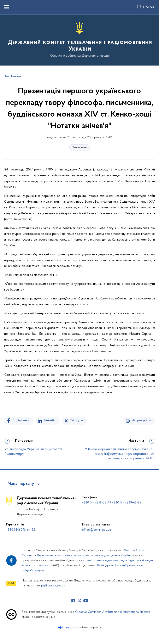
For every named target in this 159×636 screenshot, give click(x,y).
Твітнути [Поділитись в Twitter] (76, 420)
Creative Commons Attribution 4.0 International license (112, 612)
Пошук (148, 7)
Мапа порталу (20, 484)
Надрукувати (141, 420)
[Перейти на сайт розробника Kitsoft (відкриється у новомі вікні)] (64, 627)
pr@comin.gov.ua (53, 585)
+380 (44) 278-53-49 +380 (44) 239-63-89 (111, 502)
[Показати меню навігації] (7, 7)
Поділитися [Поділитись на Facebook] (20, 420)
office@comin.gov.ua (96, 529)
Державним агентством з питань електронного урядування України (84, 555)
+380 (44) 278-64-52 (20, 529)
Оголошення (80, 147)
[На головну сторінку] (79, 40)
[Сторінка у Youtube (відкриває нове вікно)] (85, 600)
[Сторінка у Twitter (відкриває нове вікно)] (79, 600)
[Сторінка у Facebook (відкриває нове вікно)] (73, 600)
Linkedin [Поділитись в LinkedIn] (49, 420)
